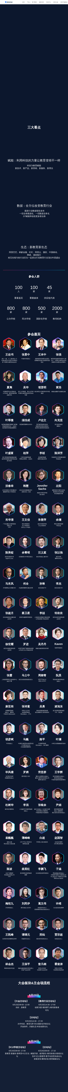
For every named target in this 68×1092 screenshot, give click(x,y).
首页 (23, 2)
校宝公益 (55, 2)
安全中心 (48, 2)
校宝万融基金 (64, 2)
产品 (28, 2)
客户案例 (34, 2)
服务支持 (41, 2)
